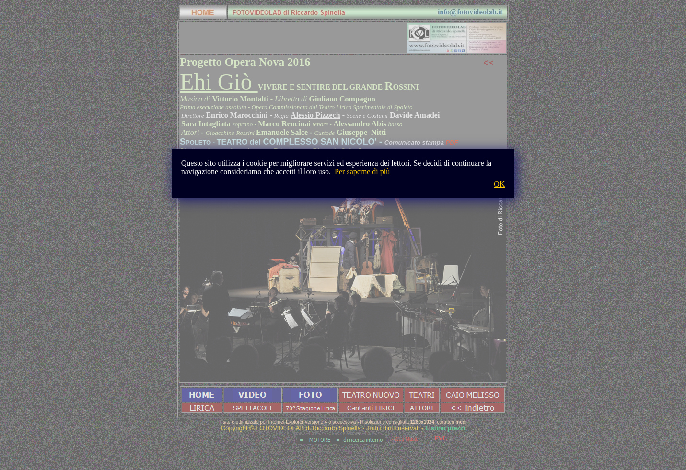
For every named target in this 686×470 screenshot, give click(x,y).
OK (499, 184)
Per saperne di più (362, 172)
